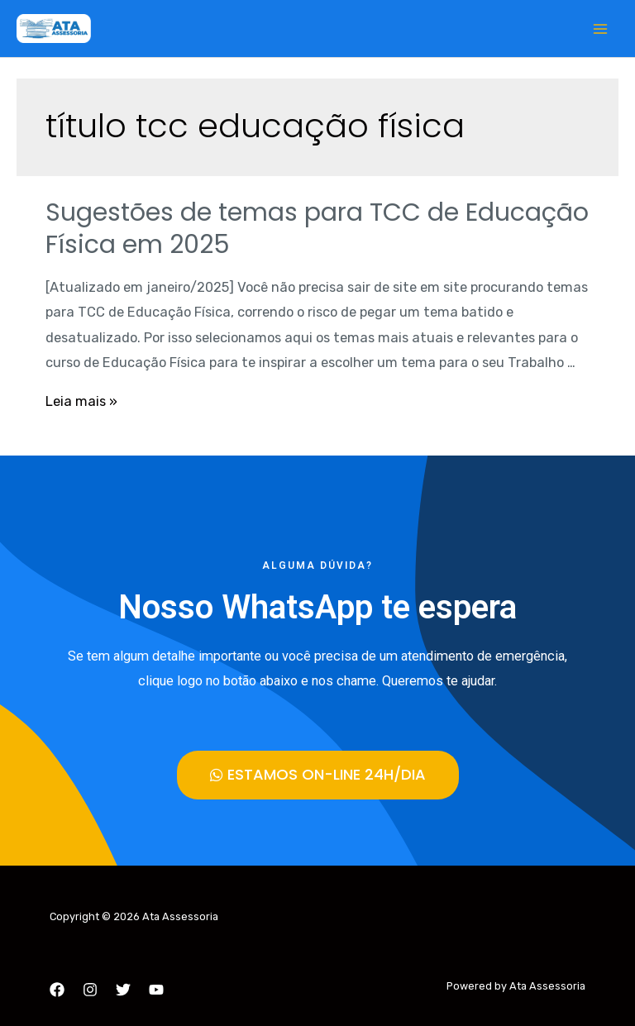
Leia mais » (81, 401)
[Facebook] (57, 989)
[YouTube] (156, 989)
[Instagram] (90, 989)
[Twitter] (123, 989)
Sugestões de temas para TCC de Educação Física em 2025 (317, 228)
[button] (318, 775)
